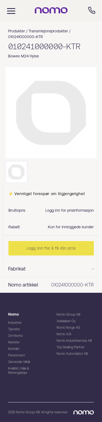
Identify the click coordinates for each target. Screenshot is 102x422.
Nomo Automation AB (72, 354)
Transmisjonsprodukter (48, 31)
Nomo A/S (64, 334)
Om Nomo (15, 336)
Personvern (16, 355)
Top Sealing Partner (71, 347)
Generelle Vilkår (19, 362)
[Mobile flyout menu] (7, 10)
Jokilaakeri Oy (66, 321)
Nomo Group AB (68, 314)
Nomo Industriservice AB (74, 341)
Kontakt (13, 349)
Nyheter (14, 342)
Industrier (15, 323)
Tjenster (14, 329)
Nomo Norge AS (68, 327)
